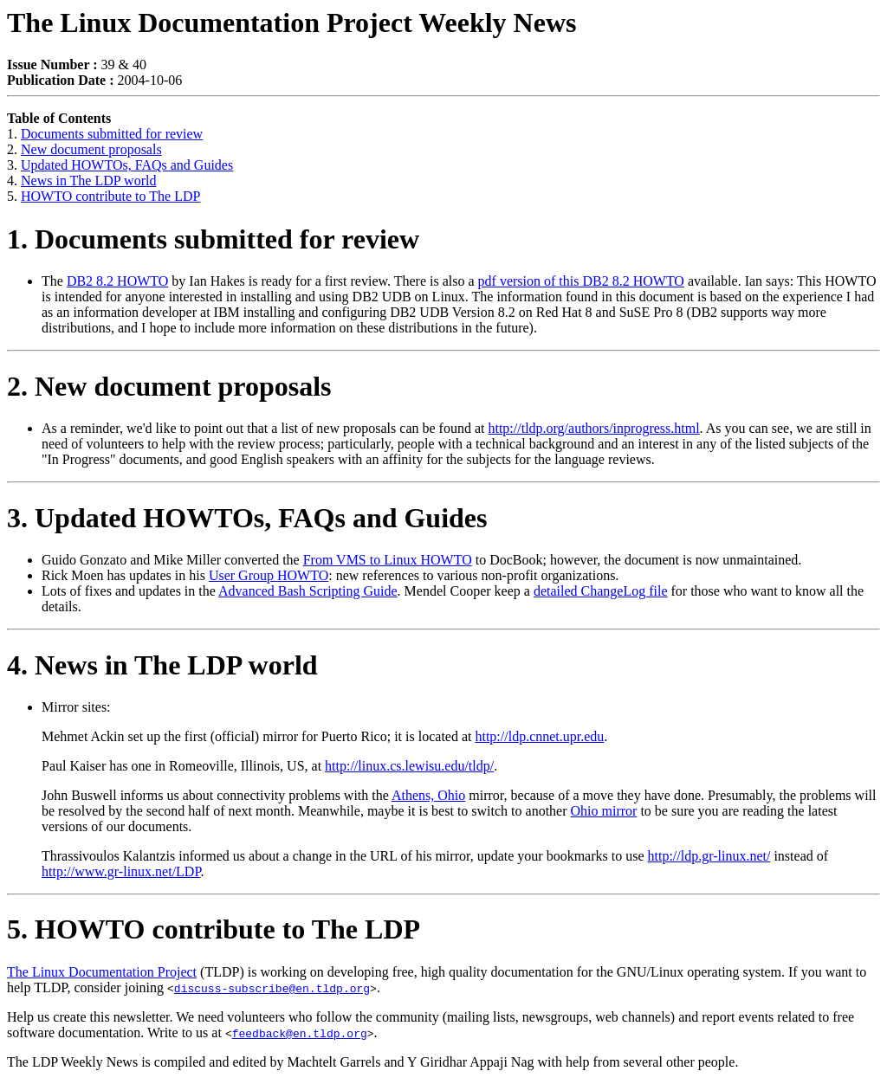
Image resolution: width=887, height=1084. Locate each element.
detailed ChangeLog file (601, 591)
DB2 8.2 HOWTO (117, 281)
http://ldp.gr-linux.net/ (709, 855)
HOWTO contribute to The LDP (110, 196)
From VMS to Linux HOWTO (387, 559)
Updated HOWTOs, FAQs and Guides (127, 165)
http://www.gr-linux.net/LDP (121, 871)
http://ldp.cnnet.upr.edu (539, 736)
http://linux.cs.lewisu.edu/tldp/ (409, 765)
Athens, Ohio (428, 795)
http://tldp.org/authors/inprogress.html (593, 428)
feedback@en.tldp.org (299, 1033)
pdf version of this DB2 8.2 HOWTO (581, 281)
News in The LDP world (88, 180)
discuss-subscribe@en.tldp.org (272, 988)
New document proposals (91, 149)
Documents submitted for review (112, 133)
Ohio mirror (604, 810)
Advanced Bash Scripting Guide (308, 591)
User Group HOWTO (268, 575)
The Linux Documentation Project (102, 972)
